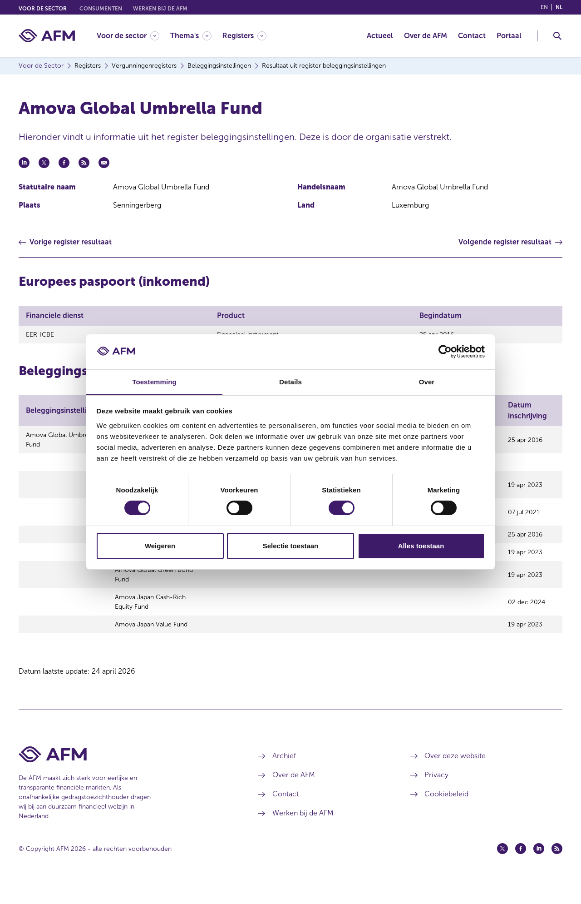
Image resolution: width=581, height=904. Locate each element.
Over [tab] (427, 381)
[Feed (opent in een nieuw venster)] (556, 869)
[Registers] (244, 36)
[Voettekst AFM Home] (125, 775)
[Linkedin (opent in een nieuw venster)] (538, 869)
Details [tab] (290, 381)
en (544, 7)
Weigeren (160, 546)
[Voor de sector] (128, 36)
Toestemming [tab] (154, 381)
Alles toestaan (421, 546)
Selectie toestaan (291, 546)
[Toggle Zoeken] (557, 35)
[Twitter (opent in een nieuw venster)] (502, 869)
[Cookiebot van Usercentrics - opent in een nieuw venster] (445, 351)
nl (559, 7)
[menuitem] (133, 36)
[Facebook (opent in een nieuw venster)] (520, 869)
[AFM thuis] (47, 35)
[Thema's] (191, 36)
